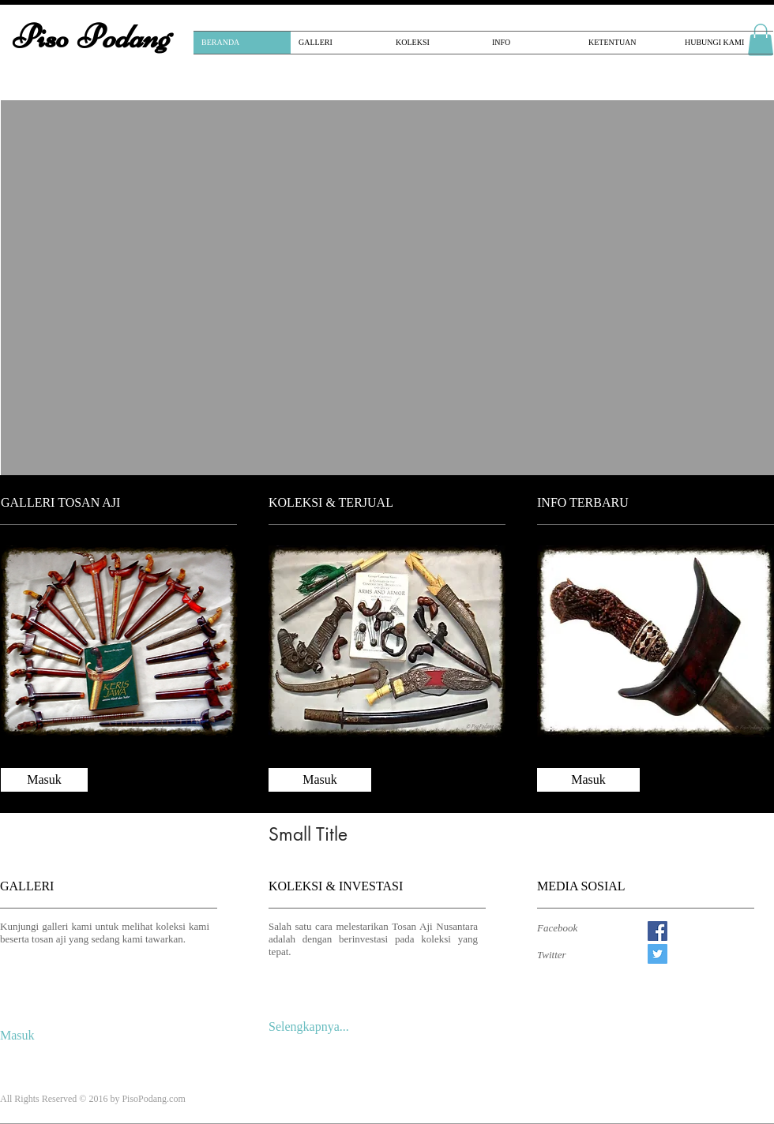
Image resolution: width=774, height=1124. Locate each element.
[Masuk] (44, 780)
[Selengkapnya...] (314, 1028)
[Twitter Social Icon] (657, 954)
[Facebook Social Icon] (657, 931)
